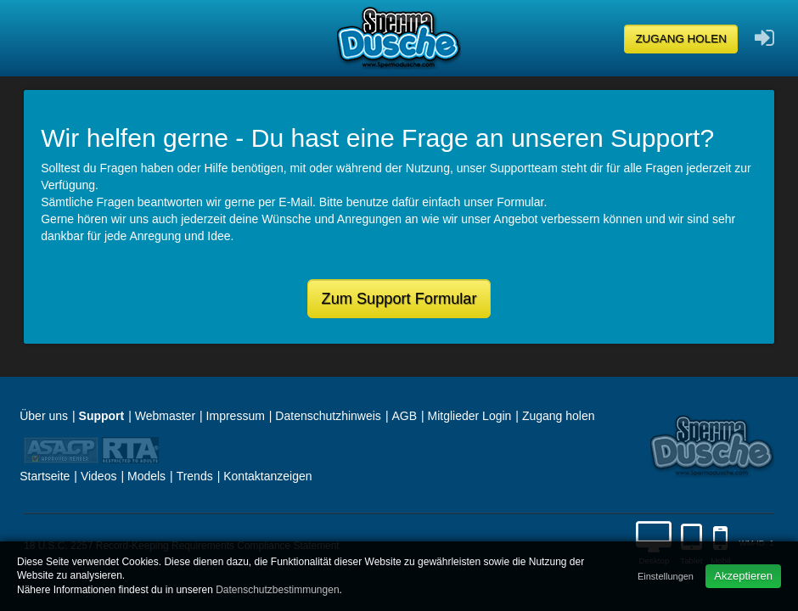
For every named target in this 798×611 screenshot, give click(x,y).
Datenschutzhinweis (328, 416)
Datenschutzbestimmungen (277, 590)
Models (146, 476)
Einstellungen (666, 576)
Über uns (44, 416)
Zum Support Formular (399, 298)
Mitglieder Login (470, 416)
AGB (404, 416)
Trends (195, 476)
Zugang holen (681, 38)
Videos (99, 476)
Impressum (235, 416)
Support (102, 416)
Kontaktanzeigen (267, 476)
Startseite (45, 476)
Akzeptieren (743, 575)
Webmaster (165, 416)
